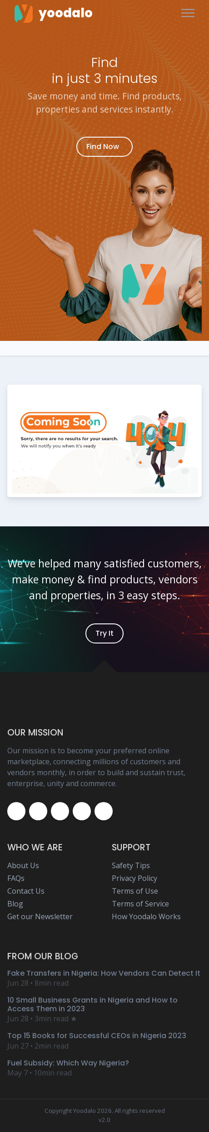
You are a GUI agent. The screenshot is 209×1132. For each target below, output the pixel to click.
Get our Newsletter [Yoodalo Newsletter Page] (40, 916)
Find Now (102, 146)
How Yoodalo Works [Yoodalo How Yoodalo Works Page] (146, 916)
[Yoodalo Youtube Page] (82, 811)
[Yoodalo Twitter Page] (38, 811)
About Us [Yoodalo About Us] (23, 865)
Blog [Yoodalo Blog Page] (15, 904)
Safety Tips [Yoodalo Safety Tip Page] (131, 865)
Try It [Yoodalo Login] (104, 633)
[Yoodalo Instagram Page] (60, 811)
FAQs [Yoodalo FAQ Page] (16, 878)
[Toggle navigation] (187, 13)
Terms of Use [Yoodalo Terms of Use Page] (135, 891)
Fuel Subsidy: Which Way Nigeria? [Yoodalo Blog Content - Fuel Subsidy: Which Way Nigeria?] (68, 1063)
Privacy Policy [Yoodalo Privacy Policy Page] (134, 878)
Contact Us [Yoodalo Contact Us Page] (26, 891)
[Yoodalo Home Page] (54, 13)
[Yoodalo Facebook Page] (16, 811)
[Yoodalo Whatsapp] (104, 811)
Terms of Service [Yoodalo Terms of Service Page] (140, 904)
